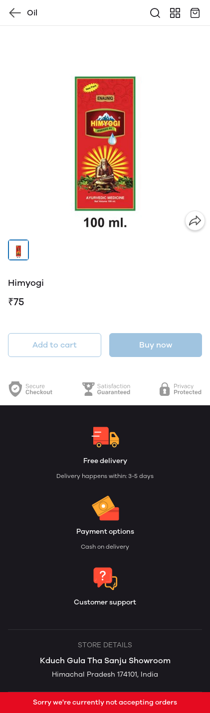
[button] (18, 249)
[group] (105, 131)
